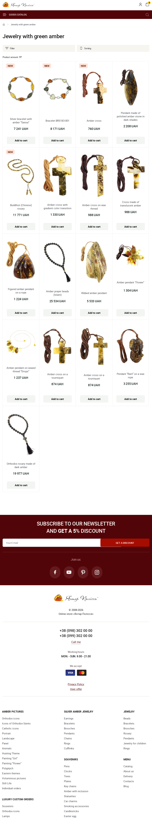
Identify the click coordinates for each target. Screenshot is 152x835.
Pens (67, 766)
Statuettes (70, 796)
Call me (76, 642)
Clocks (68, 771)
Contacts (128, 781)
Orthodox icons (11, 718)
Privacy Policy (76, 684)
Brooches (69, 728)
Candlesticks (71, 811)
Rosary (127, 733)
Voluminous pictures (14, 778)
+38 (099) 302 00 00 (76, 636)
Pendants (69, 733)
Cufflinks (69, 748)
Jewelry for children (134, 743)
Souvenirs (7, 806)
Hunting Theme (11, 753)
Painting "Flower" (11, 763)
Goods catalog (15, 15)
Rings (67, 743)
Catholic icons (10, 728)
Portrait (6, 733)
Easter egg (70, 816)
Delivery (128, 776)
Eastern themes (11, 773)
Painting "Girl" (10, 758)
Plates (67, 781)
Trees (67, 776)
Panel (5, 743)
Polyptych (7, 768)
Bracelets (69, 723)
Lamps (6, 816)
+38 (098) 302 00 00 (76, 631)
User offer (76, 689)
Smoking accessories (76, 806)
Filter (10, 48)
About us (128, 771)
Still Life (7, 783)
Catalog (127, 766)
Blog (126, 786)
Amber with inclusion (76, 791)
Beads (127, 718)
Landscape (8, 738)
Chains (68, 738)
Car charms (70, 801)
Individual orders (11, 788)
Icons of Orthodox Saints (16, 723)
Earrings (68, 718)
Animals (7, 748)
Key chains (70, 786)
